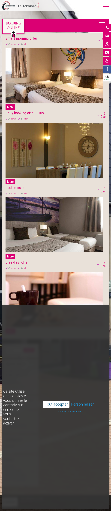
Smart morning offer (21, 38)
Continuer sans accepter (68, 393)
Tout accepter (56, 385)
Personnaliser (82, 386)
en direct (13, 26)
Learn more (27, 501)
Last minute (15, 187)
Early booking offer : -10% (25, 113)
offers (26, 44)
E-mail (106, 508)
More (10, 107)
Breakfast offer (17, 262)
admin (13, 44)
